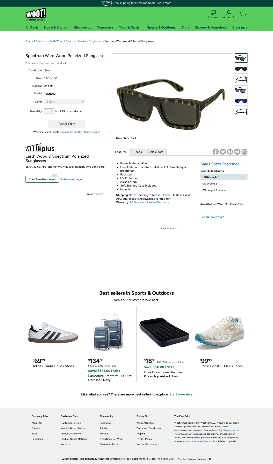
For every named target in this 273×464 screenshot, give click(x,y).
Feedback (37, 439)
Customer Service (71, 423)
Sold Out (66, 123)
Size (39, 78)
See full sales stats (212, 217)
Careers (36, 428)
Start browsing (180, 394)
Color (38, 101)
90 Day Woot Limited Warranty (149, 202)
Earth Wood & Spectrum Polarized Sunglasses (75, 41)
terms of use (191, 441)
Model (38, 93)
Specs (138, 152)
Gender (37, 86)
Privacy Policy (144, 439)
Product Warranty (71, 433)
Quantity (36, 111)
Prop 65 (140, 433)
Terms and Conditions (148, 428)
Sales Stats (156, 152)
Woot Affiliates (145, 423)
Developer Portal (109, 444)
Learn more (164, 3)
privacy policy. (209, 441)
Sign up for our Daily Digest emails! (80, 132)
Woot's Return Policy (73, 428)
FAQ (34, 433)
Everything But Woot (112, 439)
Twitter (104, 428)
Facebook (105, 423)
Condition (35, 70)
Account (228, 14)
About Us (37, 423)
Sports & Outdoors (35, 41)
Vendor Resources (146, 444)
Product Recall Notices (74, 439)
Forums (213, 14)
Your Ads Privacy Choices (191, 459)
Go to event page (71, 179)
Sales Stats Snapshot (219, 164)
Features (121, 152)
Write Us (66, 444)
